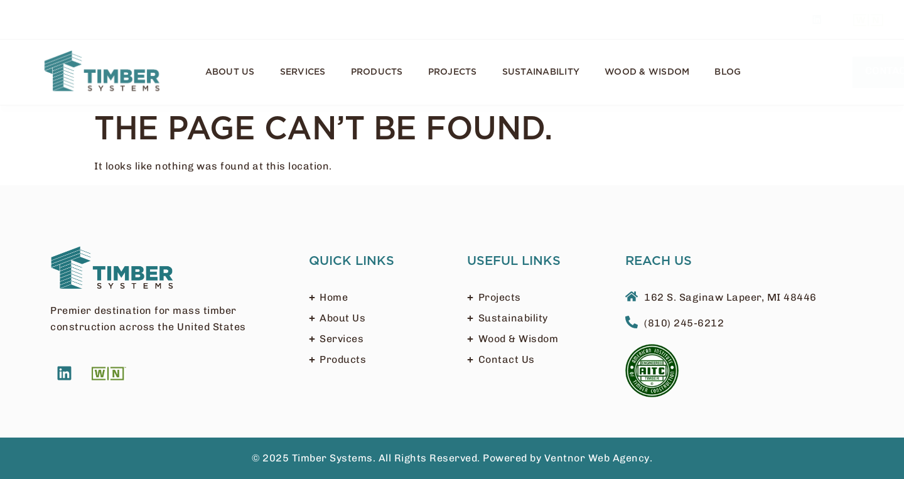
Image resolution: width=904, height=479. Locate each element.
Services (303, 72)
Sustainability (541, 72)
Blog (727, 72)
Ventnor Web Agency (597, 458)
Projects (452, 72)
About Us (230, 72)
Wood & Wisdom (647, 72)
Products (377, 72)
